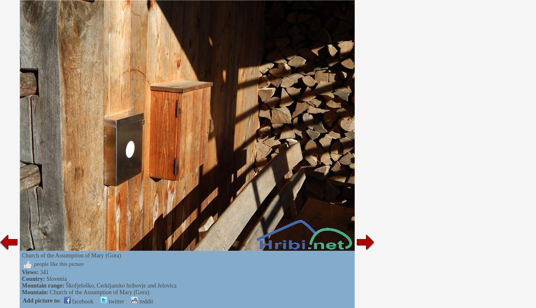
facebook (79, 301)
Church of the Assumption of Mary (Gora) (99, 292)
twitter (112, 301)
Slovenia (56, 279)
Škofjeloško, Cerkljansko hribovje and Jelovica (121, 286)
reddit (142, 301)
